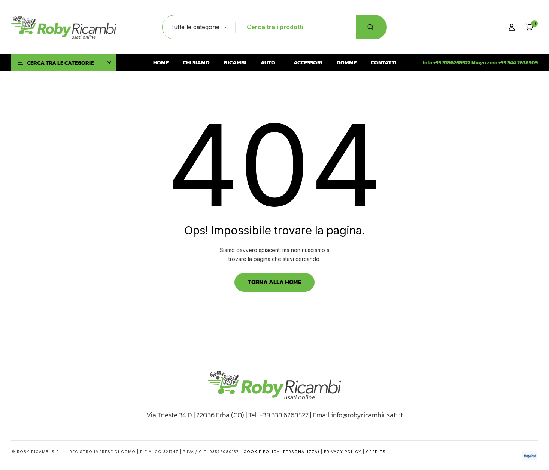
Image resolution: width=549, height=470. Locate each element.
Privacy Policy (342, 451)
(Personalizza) (300, 451)
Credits (376, 451)
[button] (529, 27)
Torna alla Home (274, 281)
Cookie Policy (261, 451)
